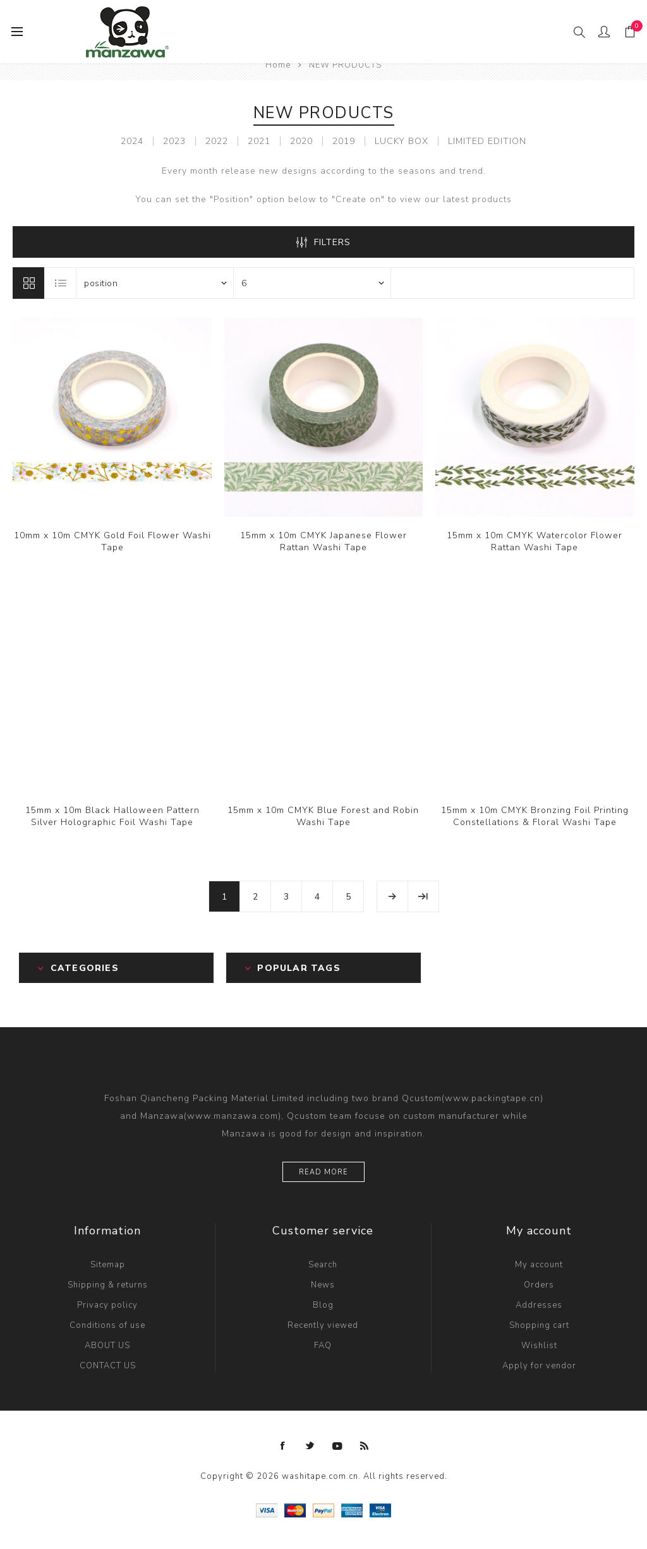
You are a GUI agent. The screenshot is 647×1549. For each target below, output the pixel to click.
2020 (301, 141)
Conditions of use (107, 1325)
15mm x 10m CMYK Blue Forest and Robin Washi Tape (323, 816)
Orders (539, 1285)
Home (278, 65)
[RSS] (364, 1446)
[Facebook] (283, 1446)
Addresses (539, 1305)
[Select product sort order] (155, 283)
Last (423, 896)
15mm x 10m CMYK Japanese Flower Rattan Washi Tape (323, 541)
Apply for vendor (539, 1365)
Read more (323, 1172)
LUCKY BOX (401, 141)
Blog (323, 1305)
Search (322, 1264)
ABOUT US (107, 1345)
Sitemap (107, 1264)
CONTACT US (108, 1365)
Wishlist (539, 1345)
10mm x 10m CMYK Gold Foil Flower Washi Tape (112, 541)
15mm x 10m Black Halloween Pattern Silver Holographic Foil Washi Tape (112, 816)
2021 (259, 141)
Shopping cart (539, 1325)
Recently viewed (322, 1325)
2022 (216, 141)
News (323, 1285)
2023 (174, 141)
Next (392, 896)
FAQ (323, 1345)
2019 (343, 141)
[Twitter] (310, 1446)
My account (539, 1264)
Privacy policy (107, 1305)
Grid (28, 283)
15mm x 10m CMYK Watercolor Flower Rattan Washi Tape (534, 541)
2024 (132, 141)
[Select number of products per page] (312, 283)
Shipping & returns (108, 1285)
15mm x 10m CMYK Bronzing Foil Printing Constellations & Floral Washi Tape (535, 816)
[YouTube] (337, 1446)
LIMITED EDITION (487, 141)
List (60, 283)
